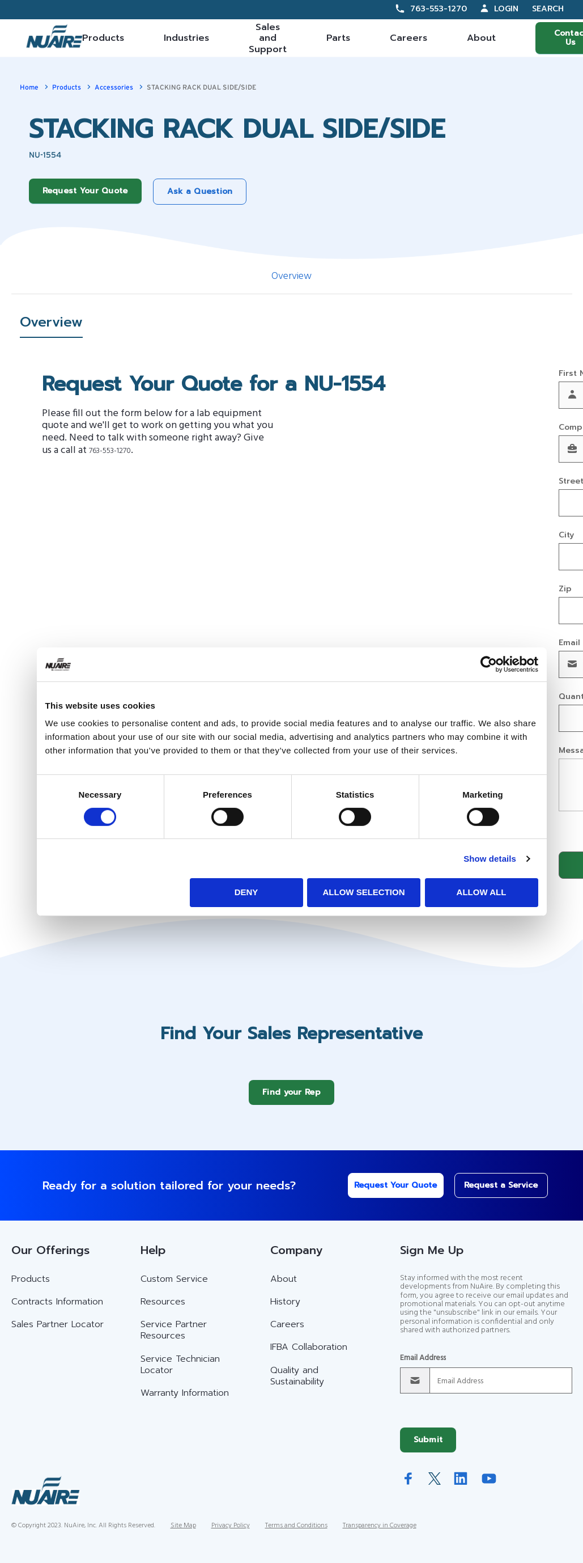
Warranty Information (185, 1401)
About (481, 38)
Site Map (183, 1534)
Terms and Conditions (296, 1534)
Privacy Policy (230, 1534)
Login (506, 9)
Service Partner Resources (174, 1338)
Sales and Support (268, 38)
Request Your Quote (85, 191)
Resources (163, 1310)
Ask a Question (200, 191)
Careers (408, 38)
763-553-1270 (438, 9)
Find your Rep (291, 1101)
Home (29, 87)
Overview (291, 276)
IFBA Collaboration (308, 1355)
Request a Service (493, 1194)
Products (103, 38)
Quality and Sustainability (297, 1384)
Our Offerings (50, 1258)
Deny (246, 892)
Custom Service (174, 1287)
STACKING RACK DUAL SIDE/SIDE (201, 87)
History (285, 1310)
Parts (338, 38)
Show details (489, 858)
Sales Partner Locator (57, 1333)
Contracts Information (57, 1310)
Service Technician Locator (180, 1373)
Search (548, 9)
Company (296, 1258)
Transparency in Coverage (379, 1534)
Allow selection (364, 892)
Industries (186, 38)
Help (153, 1258)
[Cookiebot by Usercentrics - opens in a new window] (488, 663)
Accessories (114, 87)
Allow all (482, 892)
